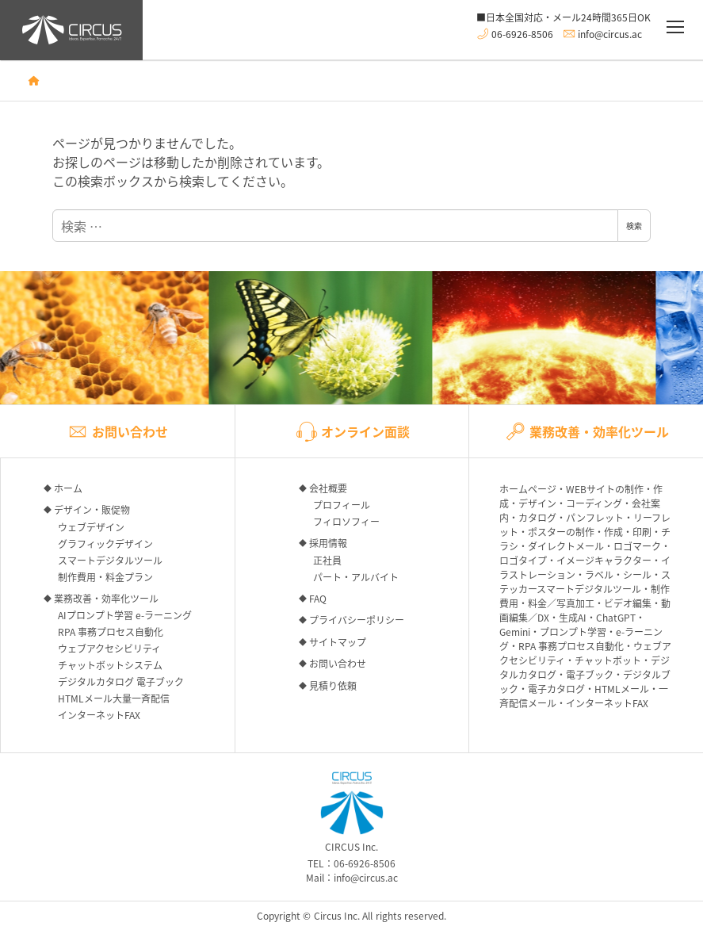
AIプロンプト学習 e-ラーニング (125, 615)
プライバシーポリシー (356, 619)
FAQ (318, 598)
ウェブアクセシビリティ (109, 648)
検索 (634, 226)
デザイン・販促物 (92, 509)
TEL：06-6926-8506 (351, 863)
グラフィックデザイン (105, 543)
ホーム (68, 488)
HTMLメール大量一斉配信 (114, 698)
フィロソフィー (346, 521)
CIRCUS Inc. (352, 812)
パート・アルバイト (356, 577)
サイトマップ (337, 642)
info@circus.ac (610, 33)
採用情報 (328, 542)
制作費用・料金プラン (105, 577)
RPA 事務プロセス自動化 (110, 631)
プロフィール (341, 504)
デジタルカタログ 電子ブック (121, 681)
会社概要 (328, 488)
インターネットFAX (99, 714)
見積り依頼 (333, 685)
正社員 (327, 560)
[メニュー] (675, 27)
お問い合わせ (337, 663)
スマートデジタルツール (110, 560)
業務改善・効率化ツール (106, 598)
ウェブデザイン (91, 527)
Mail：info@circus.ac (352, 877)
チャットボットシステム (110, 665)
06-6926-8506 (522, 33)
